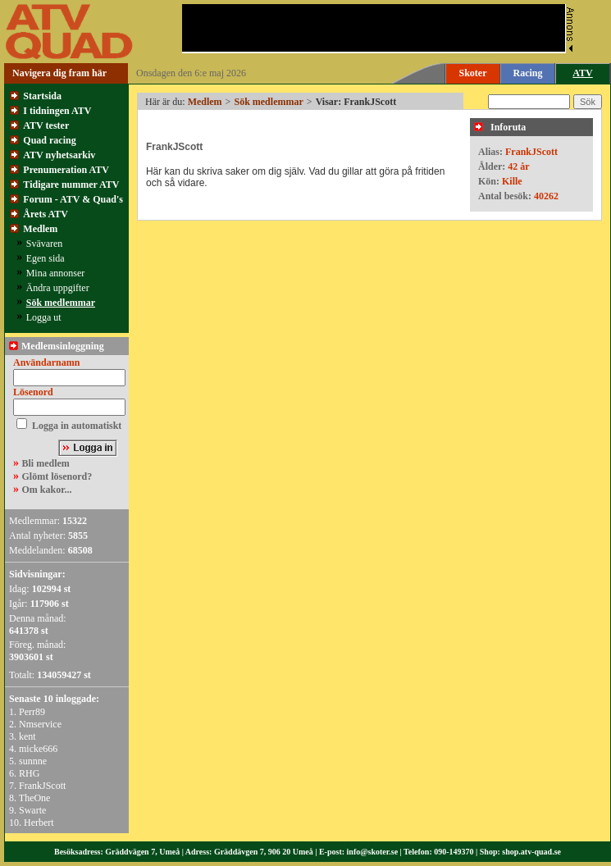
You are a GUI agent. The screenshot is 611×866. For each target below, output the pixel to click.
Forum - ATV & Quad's (73, 199)
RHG (29, 773)
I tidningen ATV (57, 110)
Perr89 (32, 712)
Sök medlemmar (60, 302)
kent (27, 736)
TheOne (35, 798)
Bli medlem (46, 463)
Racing (528, 73)
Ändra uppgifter (57, 288)
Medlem (40, 229)
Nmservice (40, 724)
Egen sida (45, 258)
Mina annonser (55, 273)
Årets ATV (45, 214)
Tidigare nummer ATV (71, 184)
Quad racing (49, 140)
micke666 (38, 748)
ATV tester (46, 125)
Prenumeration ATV (66, 169)
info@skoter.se (373, 851)
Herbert (39, 822)
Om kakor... (47, 489)
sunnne (33, 761)
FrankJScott (42, 785)
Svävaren (44, 243)
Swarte (32, 810)
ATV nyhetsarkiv (59, 155)
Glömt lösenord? (57, 476)
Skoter (473, 73)
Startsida (42, 96)
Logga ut (44, 317)
